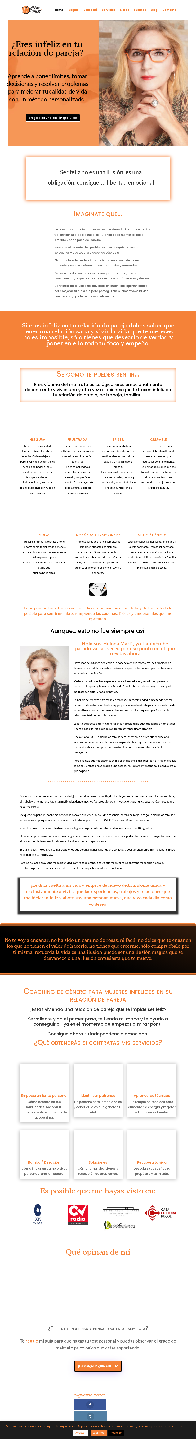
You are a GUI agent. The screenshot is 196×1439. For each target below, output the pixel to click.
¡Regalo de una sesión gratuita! (53, 122)
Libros (124, 10)
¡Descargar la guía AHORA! (98, 1366)
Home (59, 10)
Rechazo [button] (116, 1433)
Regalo (74, 10)
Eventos (140, 10)
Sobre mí (90, 10)
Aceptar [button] (80, 1433)
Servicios (108, 10)
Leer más (98, 1433)
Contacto (169, 10)
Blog (154, 10)
